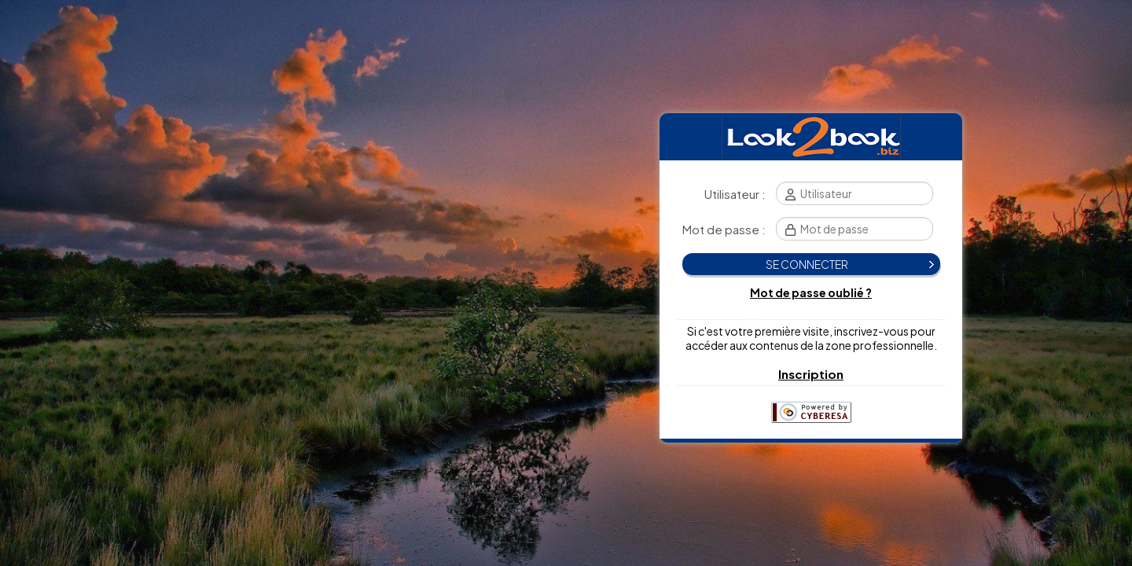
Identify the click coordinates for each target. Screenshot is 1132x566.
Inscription (810, 373)
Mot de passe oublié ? (811, 292)
